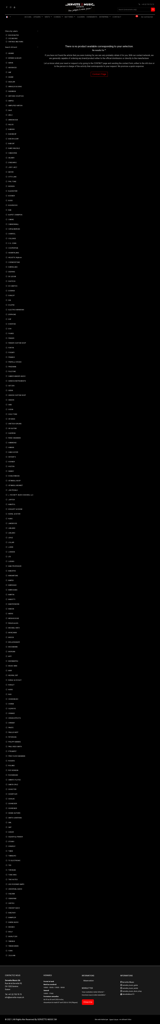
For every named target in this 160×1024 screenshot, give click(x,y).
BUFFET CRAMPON (15, 215)
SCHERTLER (12, 794)
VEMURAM (12, 898)
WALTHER (12, 913)
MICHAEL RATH (14, 628)
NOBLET (11, 685)
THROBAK (12, 870)
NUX (10, 694)
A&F (9, 72)
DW (9, 300)
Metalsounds (13, 623)
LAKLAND (11, 528)
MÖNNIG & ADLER (14, 58)
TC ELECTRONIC (14, 860)
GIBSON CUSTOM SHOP (17, 395)
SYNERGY (11, 846)
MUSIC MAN (12, 666)
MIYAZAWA (12, 633)
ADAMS (11, 53)
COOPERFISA (13, 248)
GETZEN (11, 386)
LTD (9, 557)
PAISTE (11, 727)
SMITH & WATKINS (15, 818)
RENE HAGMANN (14, 438)
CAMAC (11, 219)
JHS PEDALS (13, 490)
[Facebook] (6, 7)
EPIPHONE (12, 314)
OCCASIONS (12, 38)
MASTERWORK (13, 604)
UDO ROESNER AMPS (16, 884)
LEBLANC (11, 533)
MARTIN (11, 595)
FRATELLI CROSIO (15, 362)
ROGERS (11, 761)
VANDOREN (12, 153)
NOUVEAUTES (13, 35)
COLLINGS (12, 238)
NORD (10, 689)
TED (9, 865)
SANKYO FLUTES (14, 780)
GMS (10, 405)
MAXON (11, 609)
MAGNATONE (13, 576)
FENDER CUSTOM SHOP (17, 343)
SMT (10, 827)
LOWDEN (11, 552)
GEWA (10, 390)
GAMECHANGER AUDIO (17, 376)
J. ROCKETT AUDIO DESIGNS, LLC (20, 495)
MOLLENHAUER (14, 642)
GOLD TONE (12, 414)
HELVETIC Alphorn (15, 257)
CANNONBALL (13, 224)
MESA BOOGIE (13, 618)
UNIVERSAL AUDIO (15, 889)
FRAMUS (11, 357)
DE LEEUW (12, 276)
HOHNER (11, 462)
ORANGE (11, 713)
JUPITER (11, 500)
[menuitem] (28, 17)
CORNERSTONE (14, 262)
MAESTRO (12, 571)
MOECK (11, 637)
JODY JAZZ (12, 167)
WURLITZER (12, 936)
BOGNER (11, 196)
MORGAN (11, 652)
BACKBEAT (12, 134)
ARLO (10, 115)
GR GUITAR (12, 428)
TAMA (10, 851)
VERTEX (11, 903)
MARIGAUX (12, 585)
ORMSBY (11, 723)
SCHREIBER (12, 808)
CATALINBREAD (14, 229)
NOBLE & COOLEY (15, 680)
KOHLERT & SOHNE (15, 509)
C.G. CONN (12, 243)
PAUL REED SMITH (15, 746)
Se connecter (147, 17)
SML (10, 822)
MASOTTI (11, 599)
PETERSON (12, 737)
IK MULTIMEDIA (14, 476)
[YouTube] (14, 7)
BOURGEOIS (12, 205)
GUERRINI (12, 433)
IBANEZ (11, 471)
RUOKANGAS (13, 775)
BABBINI (11, 129)
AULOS (11, 124)
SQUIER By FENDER (15, 837)
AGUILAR (11, 82)
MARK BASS (12, 590)
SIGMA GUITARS (14, 813)
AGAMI (10, 77)
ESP (9, 319)
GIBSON (11, 400)
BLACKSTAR (12, 191)
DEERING (11, 272)
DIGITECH (12, 281)
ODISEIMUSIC (13, 699)
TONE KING (12, 875)
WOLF (10, 932)
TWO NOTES (13, 879)
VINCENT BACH (14, 908)
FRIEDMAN (12, 367)
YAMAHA (11, 941)
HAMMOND (12, 443)
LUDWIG (11, 561)
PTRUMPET (12, 751)
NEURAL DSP (13, 675)
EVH (10, 329)
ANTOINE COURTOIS (16, 96)
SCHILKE (11, 799)
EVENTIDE (12, 324)
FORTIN (11, 348)
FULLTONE (12, 371)
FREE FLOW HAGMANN (16, 756)
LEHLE (10, 538)
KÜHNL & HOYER (14, 514)
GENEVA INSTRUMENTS (17, 381)
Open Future (113, 1020)
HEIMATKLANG (13, 253)
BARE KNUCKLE (14, 148)
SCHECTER (12, 789)
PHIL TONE (12, 181)
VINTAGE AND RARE (15, 42)
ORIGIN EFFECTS (14, 718)
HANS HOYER (13, 452)
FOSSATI (11, 352)
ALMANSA (12, 91)
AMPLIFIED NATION (15, 105)
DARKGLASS (12, 267)
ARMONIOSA (13, 120)
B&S (9, 210)
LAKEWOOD (12, 523)
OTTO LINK (12, 177)
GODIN (10, 409)
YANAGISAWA (13, 946)
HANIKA (11, 447)
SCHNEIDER (12, 803)
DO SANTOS (12, 286)
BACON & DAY (13, 139)
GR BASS (11, 419)
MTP (10, 656)
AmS (10, 110)
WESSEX (11, 927)
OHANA (11, 704)
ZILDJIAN (11, 955)
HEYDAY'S (12, 457)
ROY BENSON (13, 770)
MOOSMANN (13, 647)
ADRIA (10, 63)
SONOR (11, 832)
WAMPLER (12, 917)
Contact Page (99, 74)
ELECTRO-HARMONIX (16, 310)
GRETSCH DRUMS (15, 424)
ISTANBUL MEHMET (15, 485)
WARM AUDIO (13, 922)
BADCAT (11, 143)
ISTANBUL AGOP (14, 481)
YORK (10, 951)
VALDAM (11, 894)
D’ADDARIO (12, 162)
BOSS (10, 200)
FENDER (11, 338)
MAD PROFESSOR (15, 566)
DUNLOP (11, 295)
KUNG (10, 519)
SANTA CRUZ (13, 784)
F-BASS (11, 333)
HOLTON (11, 466)
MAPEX (11, 580)
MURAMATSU (13, 661)
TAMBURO (12, 856)
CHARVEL (12, 234)
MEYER (11, 172)
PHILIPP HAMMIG (14, 742)
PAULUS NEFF (13, 732)
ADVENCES (12, 67)
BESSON (11, 186)
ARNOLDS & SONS (15, 86)
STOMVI (11, 841)
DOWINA (11, 291)
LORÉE (10, 547)
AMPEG (11, 101)
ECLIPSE (11, 305)
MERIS (10, 614)
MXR (10, 671)
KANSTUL (11, 504)
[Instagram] (10, 7)
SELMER (11, 158)
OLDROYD (12, 708)
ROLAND (11, 765)
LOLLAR (11, 542)
